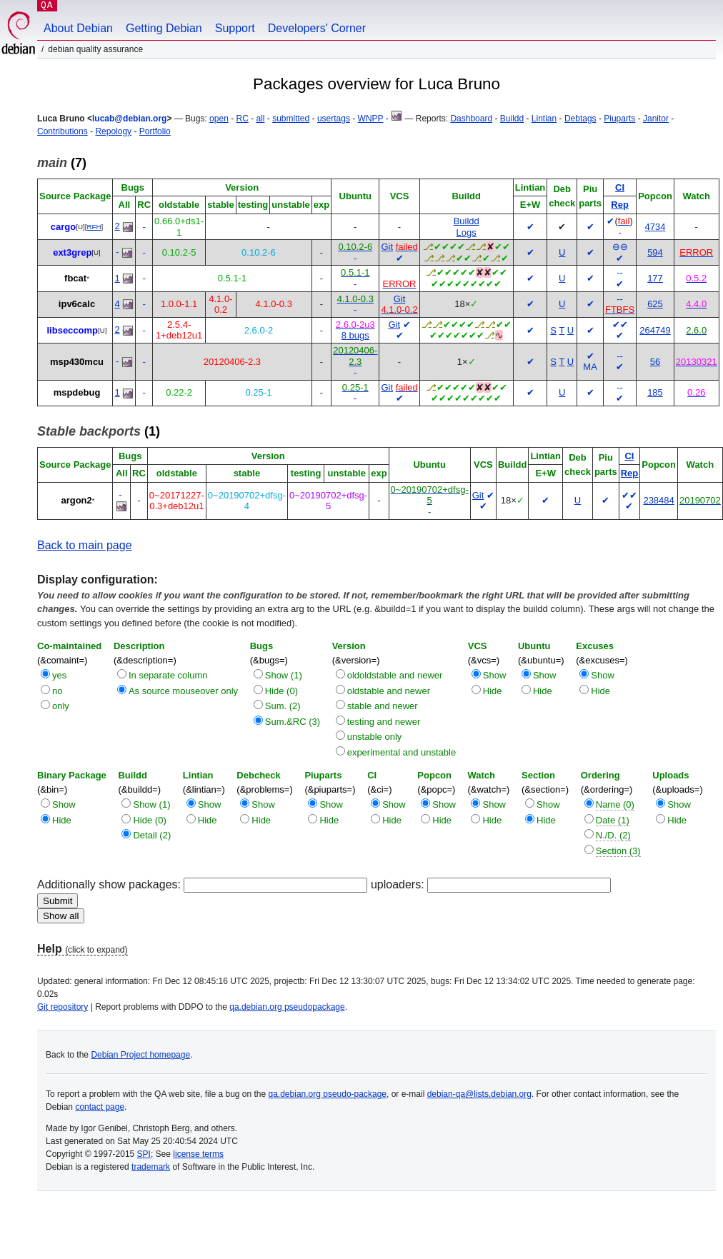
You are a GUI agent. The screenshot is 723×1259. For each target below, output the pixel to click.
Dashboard (471, 119)
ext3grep (72, 252)
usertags (333, 119)
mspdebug (77, 392)
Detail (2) (152, 835)
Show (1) (283, 675)
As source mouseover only (183, 691)
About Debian (78, 28)
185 (655, 392)
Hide (492, 691)
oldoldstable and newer (395, 675)
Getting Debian (164, 28)
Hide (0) (281, 691)
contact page (99, 1107)
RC (242, 119)
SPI (144, 1154)
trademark (150, 1167)
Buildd (512, 119)
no (57, 691)
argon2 (76, 500)
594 (655, 252)
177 (655, 278)
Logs (467, 232)
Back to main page (84, 545)
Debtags (580, 119)
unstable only (374, 736)
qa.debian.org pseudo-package (328, 1094)
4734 (655, 226)
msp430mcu (77, 361)
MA (590, 366)
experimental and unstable (402, 752)
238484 (658, 500)
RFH (93, 227)
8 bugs (355, 335)
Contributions (62, 131)
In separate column (168, 675)
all (260, 119)
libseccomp (72, 330)
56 (655, 361)
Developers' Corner (317, 28)
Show (495, 675)
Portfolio (155, 131)
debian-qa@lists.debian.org (479, 1094)
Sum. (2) (283, 706)
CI (619, 187)
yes (59, 675)
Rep (620, 204)
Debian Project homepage (140, 1055)
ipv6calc (77, 304)
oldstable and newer (388, 691)
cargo (63, 226)
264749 (654, 330)
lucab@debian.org (129, 119)
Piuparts (619, 119)
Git (387, 246)
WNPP (371, 119)
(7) (61, 163)
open (219, 119)
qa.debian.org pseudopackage (286, 1007)
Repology (113, 131)
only (60, 706)
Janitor (656, 119)
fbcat (75, 278)
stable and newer (382, 706)
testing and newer (384, 721)
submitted (290, 119)
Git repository (62, 1007)
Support (235, 28)
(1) (98, 431)
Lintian (544, 119)
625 (655, 304)
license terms (198, 1154)
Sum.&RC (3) (292, 721)
